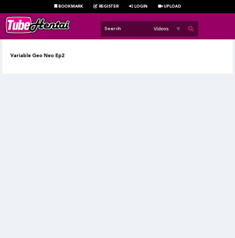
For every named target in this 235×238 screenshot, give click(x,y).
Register (105, 7)
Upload (169, 7)
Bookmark (68, 7)
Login (138, 7)
